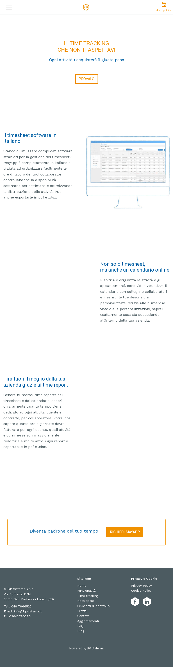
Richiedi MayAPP (125, 532)
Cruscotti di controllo (93, 606)
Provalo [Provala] (86, 79)
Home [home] (81, 585)
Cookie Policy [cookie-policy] (141, 590)
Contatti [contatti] (83, 616)
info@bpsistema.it (28, 611)
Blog (80, 631)
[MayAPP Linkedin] (147, 601)
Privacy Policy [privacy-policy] (141, 585)
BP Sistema (95, 648)
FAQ (80, 626)
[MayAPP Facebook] (135, 601)
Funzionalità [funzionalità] (86, 590)
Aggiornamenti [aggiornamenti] (88, 621)
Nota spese (86, 600)
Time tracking (87, 596)
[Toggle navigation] (9, 7)
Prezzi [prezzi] (81, 611)
